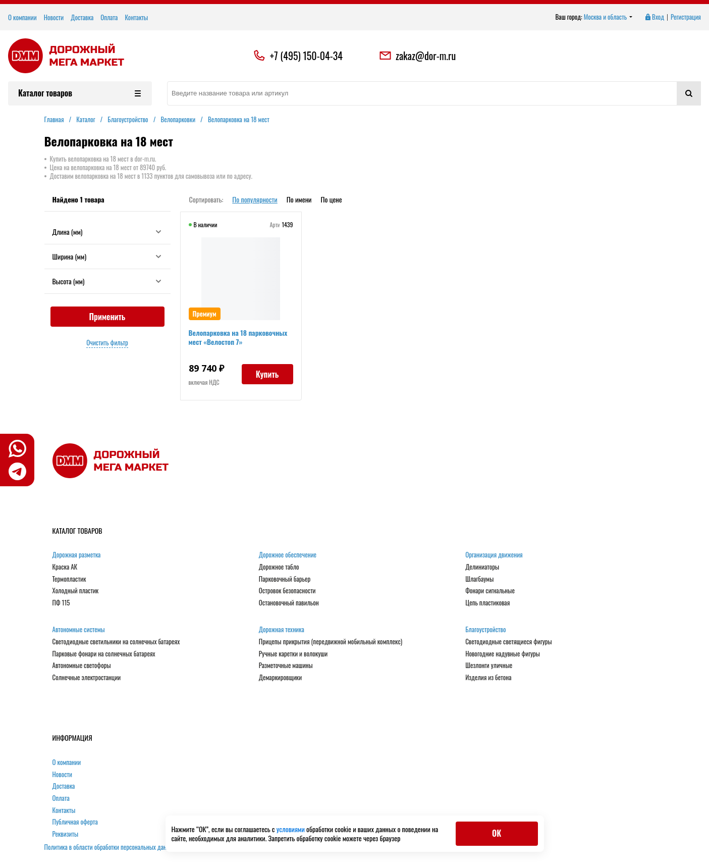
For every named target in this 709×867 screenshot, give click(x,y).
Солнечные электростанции (86, 678)
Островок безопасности (287, 591)
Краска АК (65, 567)
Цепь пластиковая (487, 603)
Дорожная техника (281, 630)
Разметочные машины (286, 665)
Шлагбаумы (479, 579)
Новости (54, 17)
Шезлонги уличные (488, 665)
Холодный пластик (75, 591)
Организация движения (494, 555)
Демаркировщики (280, 678)
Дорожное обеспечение (287, 555)
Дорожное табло (279, 567)
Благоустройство (485, 630)
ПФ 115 (61, 603)
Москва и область (608, 17)
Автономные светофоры (81, 665)
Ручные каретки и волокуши (293, 654)
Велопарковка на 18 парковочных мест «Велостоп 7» (238, 337)
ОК (496, 833)
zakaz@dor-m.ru (417, 55)
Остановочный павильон (289, 603)
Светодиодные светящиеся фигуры (508, 642)
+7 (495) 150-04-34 (306, 55)
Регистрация (686, 17)
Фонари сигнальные (490, 591)
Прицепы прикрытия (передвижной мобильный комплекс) (330, 642)
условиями (291, 829)
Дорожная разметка (76, 555)
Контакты (136, 17)
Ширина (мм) (107, 256)
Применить (107, 317)
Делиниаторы (482, 567)
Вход (654, 17)
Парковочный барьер (284, 579)
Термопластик (69, 579)
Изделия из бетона (488, 678)
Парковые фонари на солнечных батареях (103, 654)
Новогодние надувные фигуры (502, 654)
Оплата (109, 17)
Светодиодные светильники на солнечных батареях (116, 642)
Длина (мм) (107, 231)
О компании (22, 17)
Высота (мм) (107, 281)
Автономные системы (78, 630)
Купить (267, 374)
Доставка (82, 17)
